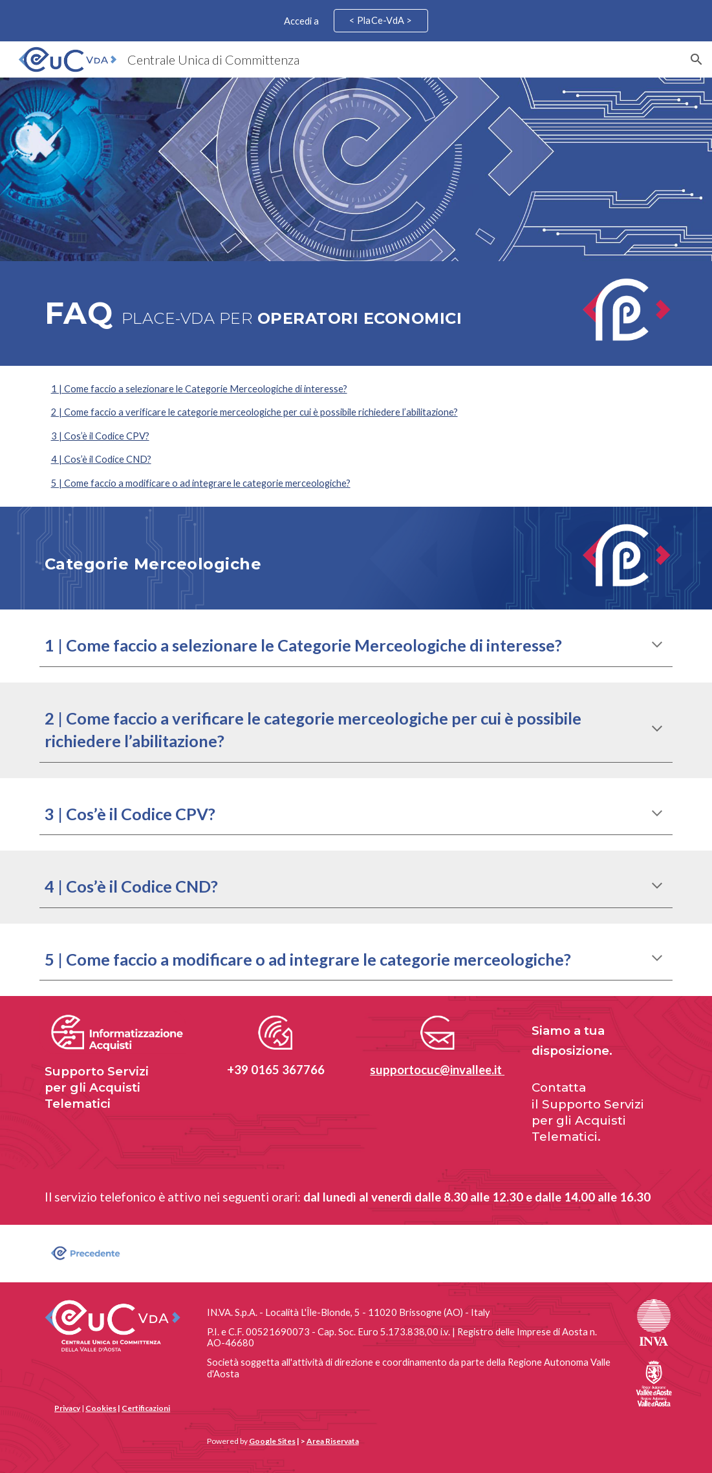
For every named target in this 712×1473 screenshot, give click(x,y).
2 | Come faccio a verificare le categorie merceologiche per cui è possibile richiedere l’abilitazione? (254, 412)
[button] (696, 59)
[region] (356, 20)
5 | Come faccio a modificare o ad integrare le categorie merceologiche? (201, 483)
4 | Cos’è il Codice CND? (101, 459)
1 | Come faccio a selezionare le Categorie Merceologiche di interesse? (199, 388)
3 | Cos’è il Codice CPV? (100, 435)
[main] (302, 313)
